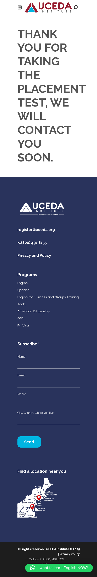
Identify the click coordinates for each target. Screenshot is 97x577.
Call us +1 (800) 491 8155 (46, 559)
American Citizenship (33, 311)
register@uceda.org (36, 229)
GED (20, 318)
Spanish (23, 290)
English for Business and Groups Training (48, 297)
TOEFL (21, 304)
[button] (59, 568)
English (22, 283)
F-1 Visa (23, 325)
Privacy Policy (69, 554)
